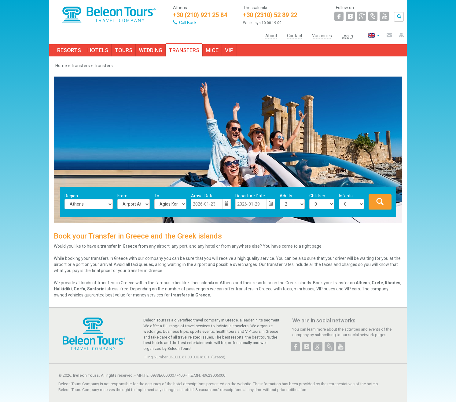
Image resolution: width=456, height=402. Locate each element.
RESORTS (69, 50)
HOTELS (97, 50)
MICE (212, 50)
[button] (226, 204)
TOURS (123, 50)
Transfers (80, 65)
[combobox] (206, 204)
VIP (229, 50)
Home (61, 65)
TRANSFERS (184, 50)
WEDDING (150, 50)
